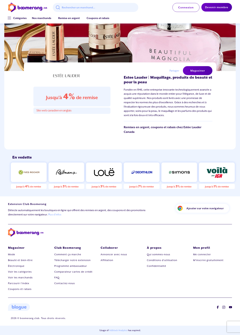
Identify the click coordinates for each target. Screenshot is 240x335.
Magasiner (197, 70)
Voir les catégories (20, 271)
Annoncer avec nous (114, 254)
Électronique (16, 266)
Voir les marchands (20, 277)
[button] (20, 18)
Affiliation (107, 260)
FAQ (57, 277)
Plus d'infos (54, 214)
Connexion (186, 7)
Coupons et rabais (98, 18)
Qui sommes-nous (158, 254)
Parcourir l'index (18, 283)
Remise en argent (69, 18)
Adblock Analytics (118, 330)
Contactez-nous (64, 283)
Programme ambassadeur (70, 266)
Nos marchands (41, 18)
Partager (174, 70)
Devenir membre (216, 7)
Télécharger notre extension (72, 260)
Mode (11, 254)
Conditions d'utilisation (162, 260)
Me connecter (202, 254)
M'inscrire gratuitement (208, 260)
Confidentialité (156, 266)
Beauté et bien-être (20, 260)
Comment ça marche (67, 254)
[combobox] (95, 7)
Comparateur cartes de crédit (73, 271)
